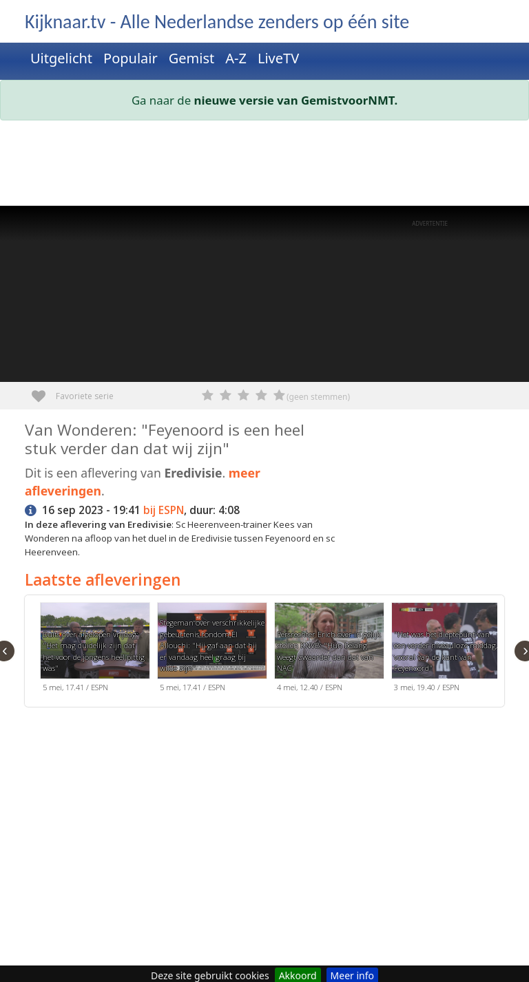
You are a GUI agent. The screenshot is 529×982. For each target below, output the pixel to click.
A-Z (236, 58)
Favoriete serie (44, 391)
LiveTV (278, 58)
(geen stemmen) (318, 397)
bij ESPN (163, 510)
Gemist (192, 58)
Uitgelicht (61, 58)
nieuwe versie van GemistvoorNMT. (296, 100)
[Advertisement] (264, 165)
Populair (130, 58)
